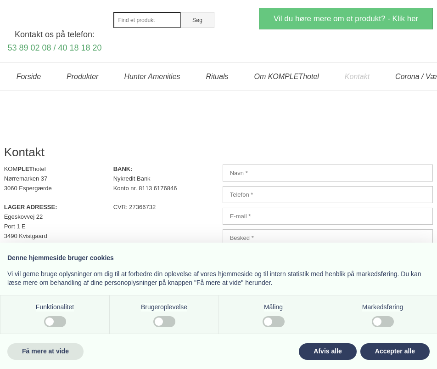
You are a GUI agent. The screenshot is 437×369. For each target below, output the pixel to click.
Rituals (217, 76)
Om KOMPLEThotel (286, 76)
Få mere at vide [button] (45, 351)
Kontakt (357, 76)
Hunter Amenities (152, 76)
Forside (29, 76)
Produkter (82, 76)
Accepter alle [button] (395, 351)
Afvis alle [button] (328, 351)
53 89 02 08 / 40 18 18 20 (54, 47)
